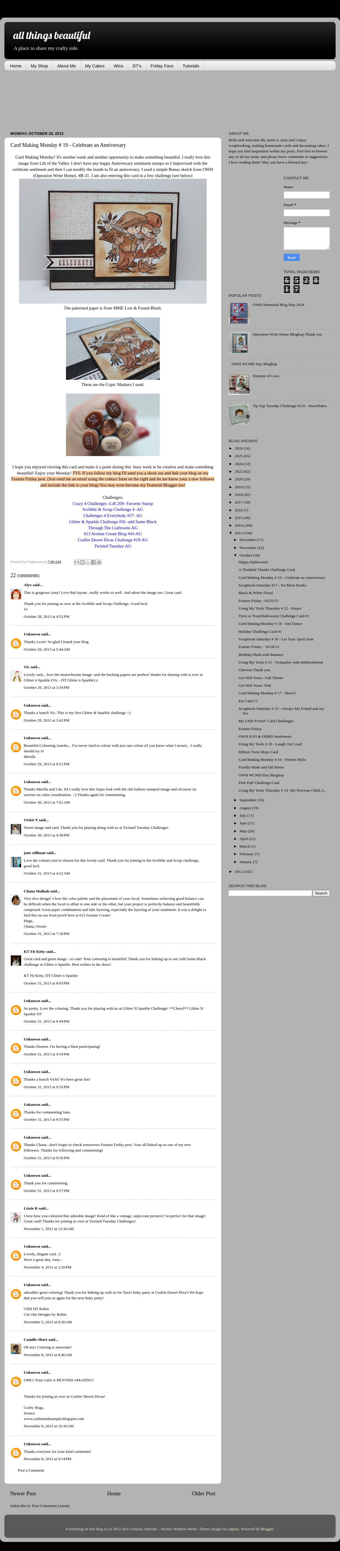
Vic (26, 667)
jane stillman (35, 853)
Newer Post (23, 1493)
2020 (239, 479)
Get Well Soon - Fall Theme (261, 678)
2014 (239, 525)
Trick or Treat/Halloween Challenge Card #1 (274, 616)
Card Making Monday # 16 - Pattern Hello (272, 759)
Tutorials (191, 65)
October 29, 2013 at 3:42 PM (46, 720)
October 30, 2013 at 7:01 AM (47, 802)
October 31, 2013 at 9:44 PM (46, 1021)
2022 (239, 471)
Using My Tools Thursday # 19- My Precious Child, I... (283, 790)
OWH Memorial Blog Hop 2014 (278, 304)
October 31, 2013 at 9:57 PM (46, 1190)
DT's (136, 65)
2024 (239, 464)
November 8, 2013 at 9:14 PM (48, 1459)
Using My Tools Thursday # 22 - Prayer (270, 608)
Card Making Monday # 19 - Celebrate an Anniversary (282, 577)
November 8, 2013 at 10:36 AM (49, 1426)
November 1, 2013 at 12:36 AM (49, 1229)
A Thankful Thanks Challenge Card (267, 569)
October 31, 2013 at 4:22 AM (47, 873)
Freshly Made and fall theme (261, 767)
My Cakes (95, 65)
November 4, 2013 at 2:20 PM (48, 1267)
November (248, 547)
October (246, 555)
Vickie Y (31, 820)
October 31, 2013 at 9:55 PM (46, 1087)
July (243, 815)
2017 (239, 502)
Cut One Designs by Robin (45, 1314)
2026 (239, 448)
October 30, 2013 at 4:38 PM (46, 835)
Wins (118, 65)
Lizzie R (31, 1208)
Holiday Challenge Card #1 (260, 631)
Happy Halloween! (253, 562)
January (246, 862)
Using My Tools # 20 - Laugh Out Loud (270, 744)
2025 (239, 456)
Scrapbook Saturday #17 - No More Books (272, 585)
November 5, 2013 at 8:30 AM (48, 1322)
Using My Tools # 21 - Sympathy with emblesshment (281, 662)
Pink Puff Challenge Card (259, 782)
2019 (239, 487)
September (248, 800)
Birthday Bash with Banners (261, 654)
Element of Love (266, 376)
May (243, 831)
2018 (239, 494)
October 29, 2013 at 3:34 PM (46, 687)
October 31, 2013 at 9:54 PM (46, 1054)
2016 (239, 510)
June (243, 823)
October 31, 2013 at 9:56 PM (46, 1158)
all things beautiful (51, 35)
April (244, 838)
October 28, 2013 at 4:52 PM (46, 616)
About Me (66, 65)
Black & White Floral (256, 593)
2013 (239, 533)
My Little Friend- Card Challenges (266, 721)
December (248, 540)
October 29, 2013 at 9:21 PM (46, 764)
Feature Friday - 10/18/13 (259, 646)
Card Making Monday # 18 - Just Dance (270, 623)
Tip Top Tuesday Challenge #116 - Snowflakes (290, 406)
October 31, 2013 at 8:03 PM (46, 983)
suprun (233, 1529)
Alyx (28, 585)
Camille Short (35, 1339)
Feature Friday (250, 729)
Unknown (32, 634)
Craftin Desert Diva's (171, 1292)
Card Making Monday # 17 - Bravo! (267, 693)
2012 (239, 871)
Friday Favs (162, 65)
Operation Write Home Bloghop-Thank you (287, 334)
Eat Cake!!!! (248, 701)
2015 (239, 518)
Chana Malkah (36, 891)
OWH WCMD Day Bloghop (254, 364)
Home (16, 65)
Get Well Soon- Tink (255, 685)
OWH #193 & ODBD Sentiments (265, 736)
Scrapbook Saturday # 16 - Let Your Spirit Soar (276, 639)
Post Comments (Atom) (50, 1506)
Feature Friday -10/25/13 (258, 600)
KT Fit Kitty (34, 951)
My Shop (39, 65)
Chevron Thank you (254, 670)
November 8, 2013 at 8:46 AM (48, 1355)
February (247, 854)
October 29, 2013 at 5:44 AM (47, 649)
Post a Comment (31, 1470)
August (245, 808)
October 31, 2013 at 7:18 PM (46, 933)
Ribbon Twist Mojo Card (258, 752)
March (245, 846)
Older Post (203, 1493)
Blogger (267, 1529)
